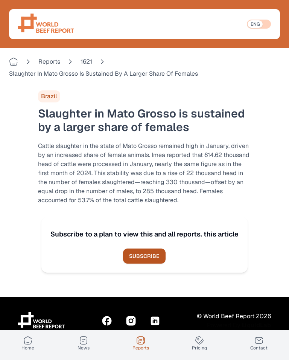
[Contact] (259, 343)
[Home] (27, 343)
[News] (84, 343)
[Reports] (140, 343)
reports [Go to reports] (49, 62)
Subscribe (144, 256)
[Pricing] (199, 343)
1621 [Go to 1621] (86, 62)
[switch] (259, 24)
